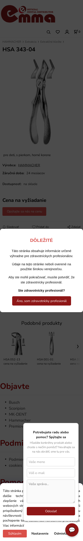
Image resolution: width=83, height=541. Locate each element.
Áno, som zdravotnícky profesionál (42, 301)
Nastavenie (39, 533)
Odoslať (51, 511)
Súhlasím (14, 533)
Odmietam (62, 533)
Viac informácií (13, 525)
